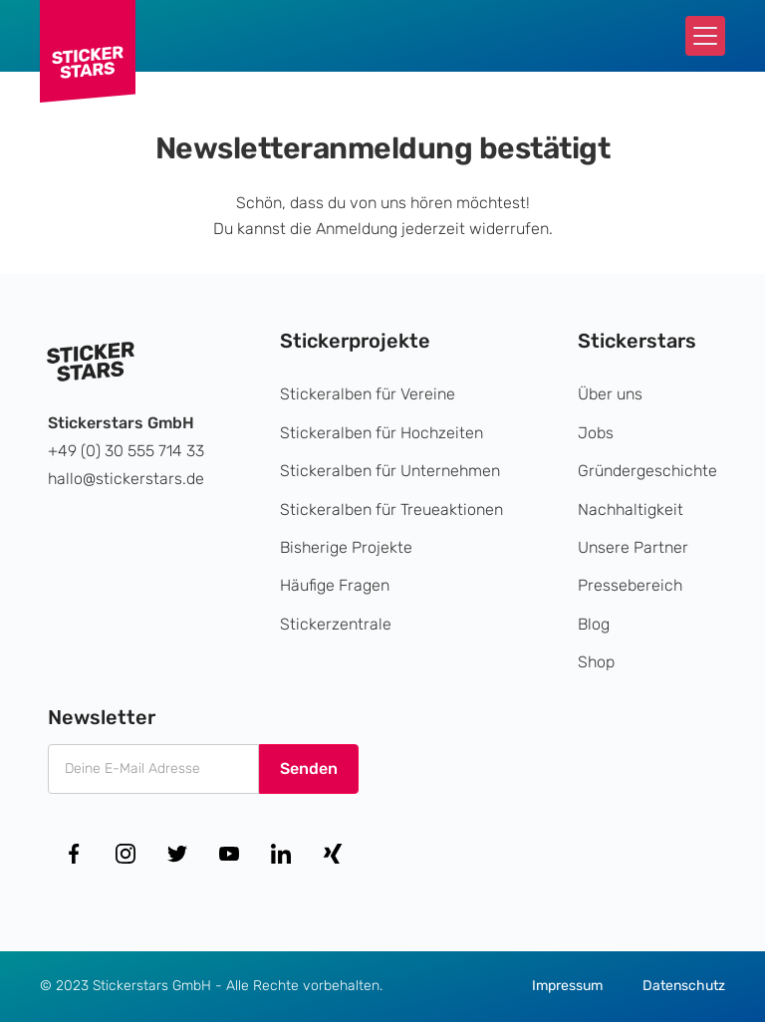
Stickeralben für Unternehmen (390, 470)
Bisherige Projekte (346, 547)
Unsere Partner (633, 547)
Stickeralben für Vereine (367, 393)
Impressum (567, 985)
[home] (87, 51)
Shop (596, 661)
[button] (705, 36)
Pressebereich (630, 585)
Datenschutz (683, 985)
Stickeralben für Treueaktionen (391, 509)
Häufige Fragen (334, 585)
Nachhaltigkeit (630, 509)
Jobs (596, 432)
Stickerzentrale (335, 624)
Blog (594, 624)
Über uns (610, 393)
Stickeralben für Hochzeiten (381, 432)
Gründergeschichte (647, 470)
